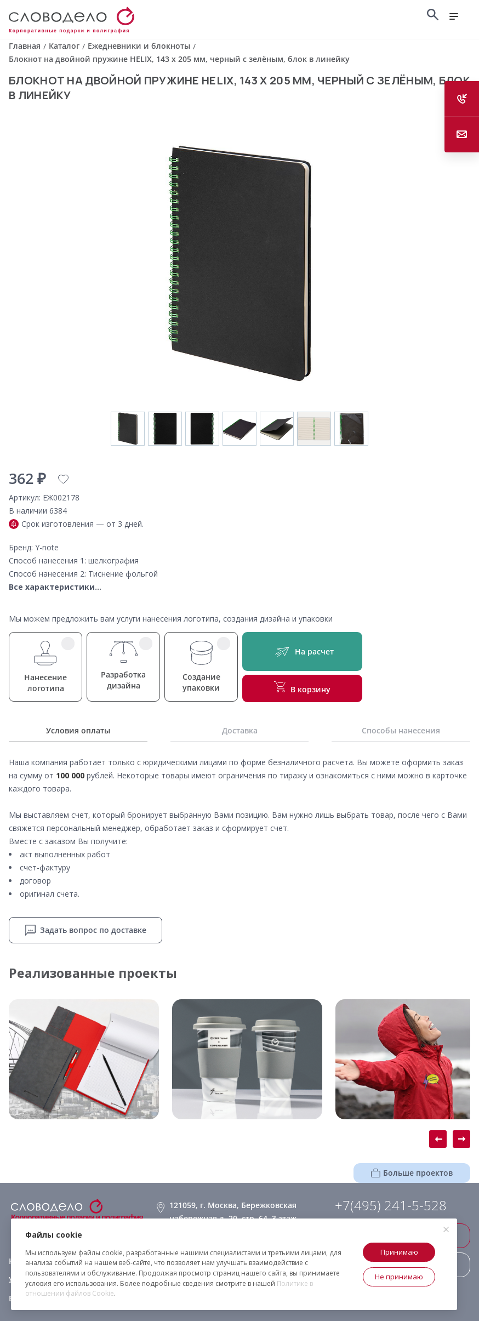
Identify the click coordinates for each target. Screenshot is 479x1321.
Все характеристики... (55, 587)
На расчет (302, 651)
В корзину (302, 687)
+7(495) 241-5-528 (391, 1205)
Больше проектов (412, 1173)
